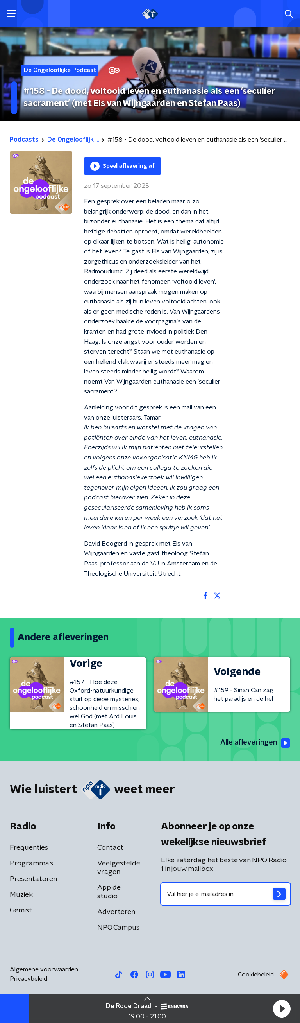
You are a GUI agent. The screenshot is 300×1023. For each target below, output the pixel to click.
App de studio (109, 892)
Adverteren (116, 911)
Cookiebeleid (256, 974)
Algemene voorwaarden (44, 969)
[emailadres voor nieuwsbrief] (225, 894)
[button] (281, 1008)
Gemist (21, 910)
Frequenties (29, 847)
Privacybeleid (28, 979)
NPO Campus (118, 927)
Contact (110, 847)
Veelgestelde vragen (118, 868)
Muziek (21, 894)
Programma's (31, 863)
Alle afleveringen (255, 743)
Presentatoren (33, 879)
